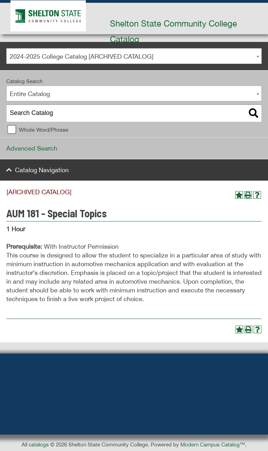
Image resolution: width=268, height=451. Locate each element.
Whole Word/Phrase (43, 129)
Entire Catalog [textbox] (30, 93)
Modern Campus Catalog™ (212, 445)
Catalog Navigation (42, 170)
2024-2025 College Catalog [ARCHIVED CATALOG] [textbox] (82, 56)
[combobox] (134, 56)
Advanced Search (31, 148)
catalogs (39, 445)
